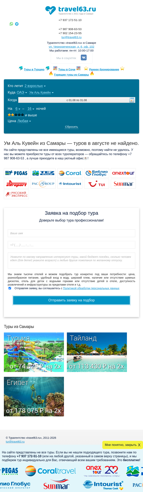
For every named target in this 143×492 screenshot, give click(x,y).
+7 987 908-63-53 (70, 29)
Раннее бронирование (104, 69)
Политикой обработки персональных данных (91, 288)
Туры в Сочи (66, 69)
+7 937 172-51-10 (70, 20)
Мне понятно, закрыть (121, 444)
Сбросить (71, 126)
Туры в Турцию (34, 69)
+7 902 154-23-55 (70, 33)
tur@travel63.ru (71, 37)
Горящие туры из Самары (71, 74)
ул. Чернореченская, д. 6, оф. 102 (71, 46)
